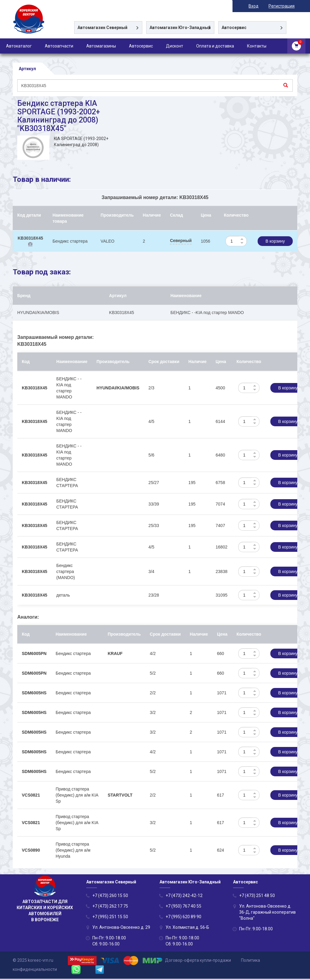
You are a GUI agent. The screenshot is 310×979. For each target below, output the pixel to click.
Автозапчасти (59, 46)
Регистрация (284, 6)
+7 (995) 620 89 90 (183, 917)
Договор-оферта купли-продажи (198, 960)
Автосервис (141, 46)
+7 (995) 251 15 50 (110, 917)
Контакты (256, 46)
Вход (256, 6)
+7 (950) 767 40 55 (183, 906)
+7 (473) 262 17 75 (110, 906)
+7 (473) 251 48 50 (257, 895)
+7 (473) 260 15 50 (110, 895)
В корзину (275, 241)
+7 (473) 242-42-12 (184, 895)
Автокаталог (19, 46)
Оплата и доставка (215, 46)
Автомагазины (101, 46)
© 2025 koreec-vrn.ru (33, 960)
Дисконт (174, 46)
